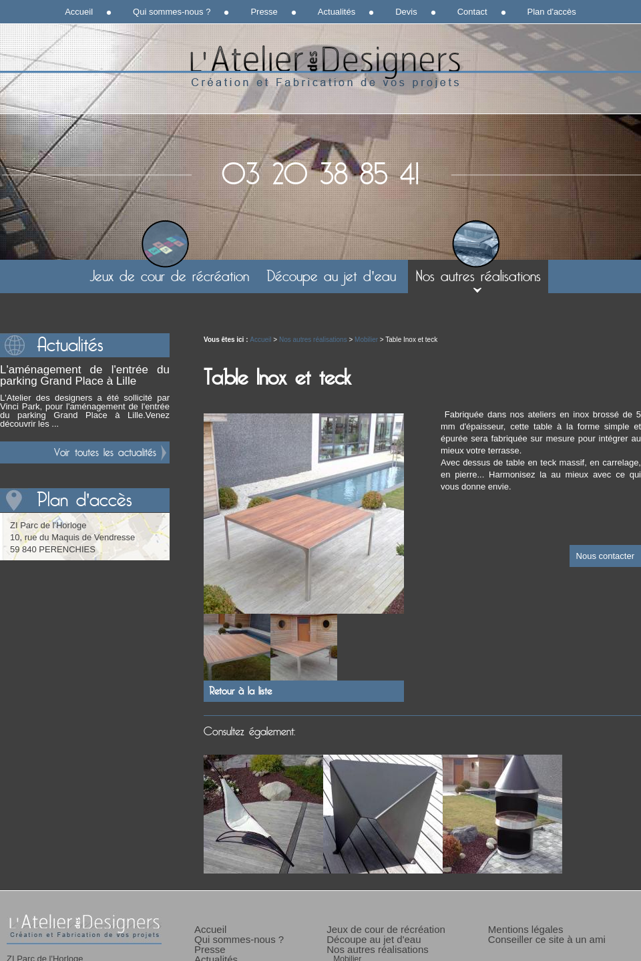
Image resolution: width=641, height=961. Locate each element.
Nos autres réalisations (478, 276)
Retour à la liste (240, 691)
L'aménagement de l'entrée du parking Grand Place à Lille (85, 375)
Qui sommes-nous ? (171, 12)
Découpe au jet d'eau (330, 276)
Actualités (336, 12)
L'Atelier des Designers (320, 67)
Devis (406, 12)
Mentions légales (526, 929)
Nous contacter (605, 556)
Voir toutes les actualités (105, 452)
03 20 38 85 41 (320, 175)
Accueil (79, 12)
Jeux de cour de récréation (169, 276)
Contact (472, 12)
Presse (263, 12)
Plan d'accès (551, 12)
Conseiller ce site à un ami (547, 939)
